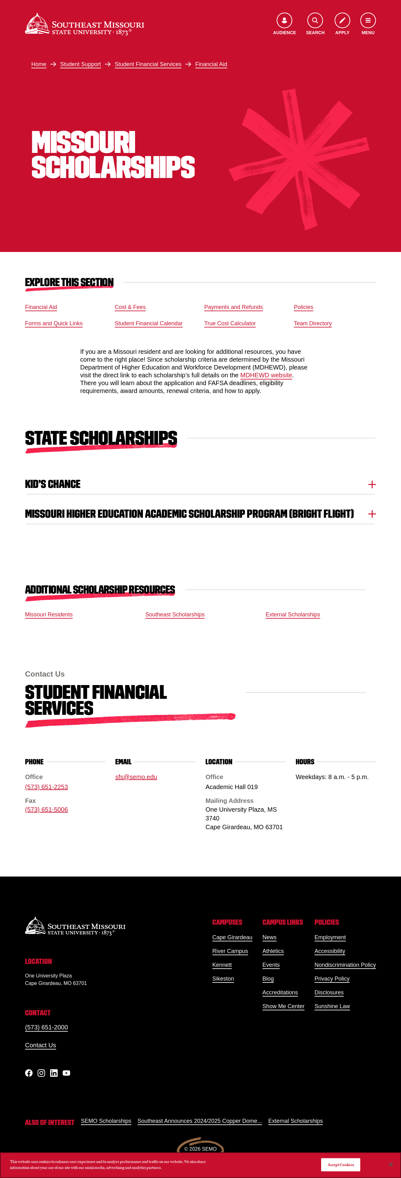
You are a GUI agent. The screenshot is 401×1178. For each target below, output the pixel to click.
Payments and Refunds (233, 307)
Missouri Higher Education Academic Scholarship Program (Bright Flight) (200, 514)
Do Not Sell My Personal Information (284, 1164)
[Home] (84, 24)
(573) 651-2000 (46, 1027)
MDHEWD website (266, 375)
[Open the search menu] (315, 24)
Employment (330, 937)
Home (38, 64)
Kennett (222, 965)
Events (271, 965)
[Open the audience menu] (284, 24)
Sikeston (223, 979)
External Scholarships (293, 614)
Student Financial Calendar (149, 323)
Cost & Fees (130, 307)
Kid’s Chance (200, 484)
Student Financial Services (148, 64)
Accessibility (330, 951)
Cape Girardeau (232, 937)
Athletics (273, 951)
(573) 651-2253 (46, 786)
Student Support (80, 64)
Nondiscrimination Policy (345, 965)
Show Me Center (284, 1006)
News (270, 937)
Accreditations (280, 992)
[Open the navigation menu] (368, 24)
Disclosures (329, 992)
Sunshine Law (332, 1006)
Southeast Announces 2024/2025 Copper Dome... (200, 1121)
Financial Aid (211, 64)
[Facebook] (29, 1073)
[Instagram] (41, 1073)
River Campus (230, 951)
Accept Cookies (341, 1164)
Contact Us (40, 1045)
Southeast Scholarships (175, 614)
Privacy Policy (332, 979)
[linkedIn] (54, 1073)
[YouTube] (66, 1073)
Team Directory (313, 323)
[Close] (391, 1164)
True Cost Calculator (230, 323)
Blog (268, 979)
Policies (303, 307)
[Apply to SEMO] (342, 24)
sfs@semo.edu (136, 776)
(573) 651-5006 (46, 809)
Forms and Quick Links (54, 323)
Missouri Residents (49, 614)
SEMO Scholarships (106, 1121)
